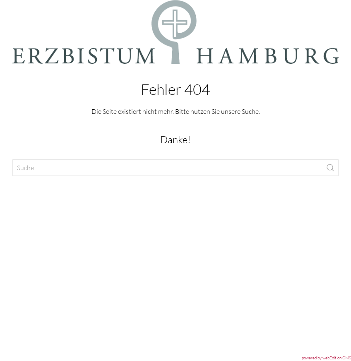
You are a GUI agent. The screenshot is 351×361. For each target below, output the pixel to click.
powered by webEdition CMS (326, 358)
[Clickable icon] (175, 167)
